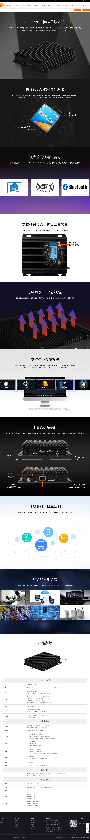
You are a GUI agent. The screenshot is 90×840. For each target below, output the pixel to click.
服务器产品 (17, 5)
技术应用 (42, 5)
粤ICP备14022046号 (27, 837)
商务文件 (33, 828)
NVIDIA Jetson (26, 5)
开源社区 (58, 5)
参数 (17, 10)
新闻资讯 (33, 824)
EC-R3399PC (4, 10)
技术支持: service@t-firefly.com (52, 822)
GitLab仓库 (17, 828)
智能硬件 (9, 5)
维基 (22, 10)
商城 (71, 5)
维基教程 (50, 5)
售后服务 (17, 822)
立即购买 (86, 10)
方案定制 (35, 5)
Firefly (1, 820)
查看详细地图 (86, 837)
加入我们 (33, 822)
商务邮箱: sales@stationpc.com (52, 824)
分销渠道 (33, 826)
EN (85, 5)
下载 (27, 10)
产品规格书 (77, 10)
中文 (89, 5)
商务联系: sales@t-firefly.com (52, 820)
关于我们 (33, 820)
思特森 (1, 822)
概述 (12, 10)
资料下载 (65, 5)
